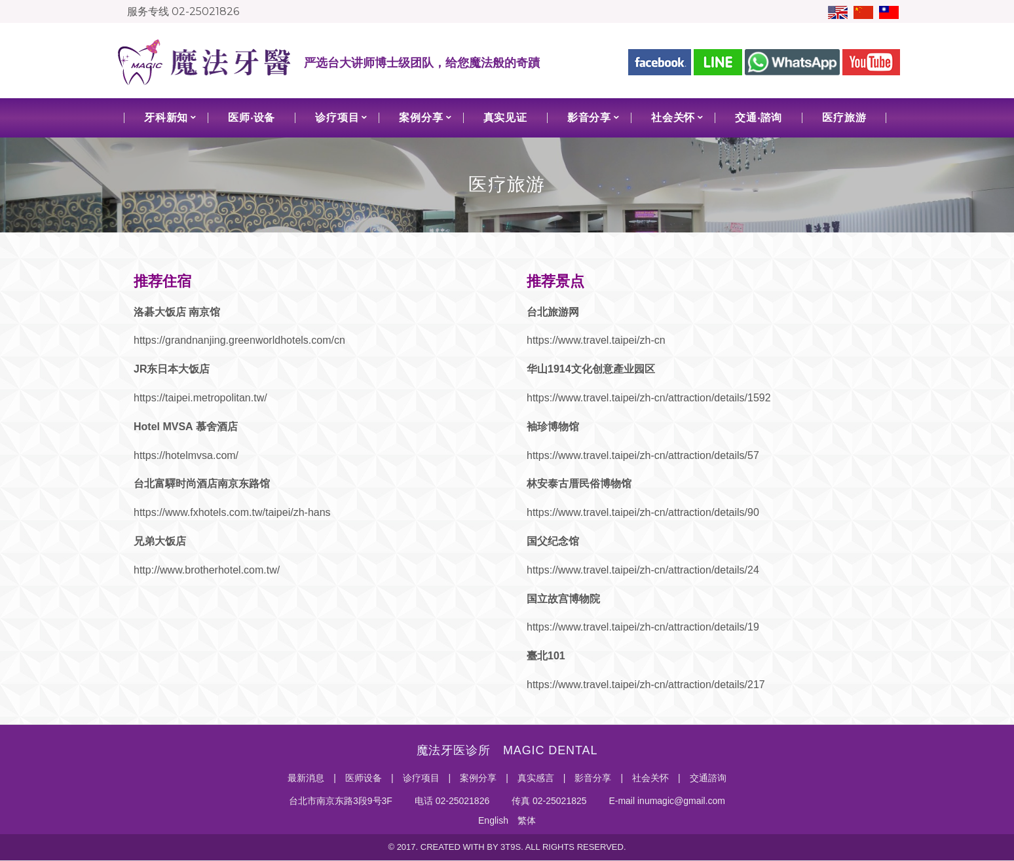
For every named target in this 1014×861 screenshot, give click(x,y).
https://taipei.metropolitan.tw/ (200, 397)
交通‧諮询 (758, 117)
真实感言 (535, 778)
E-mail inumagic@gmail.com (666, 801)
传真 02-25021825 (547, 801)
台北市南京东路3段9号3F (340, 801)
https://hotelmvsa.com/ (186, 455)
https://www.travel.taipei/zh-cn (596, 340)
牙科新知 (166, 117)
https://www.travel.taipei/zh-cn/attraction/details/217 (646, 684)
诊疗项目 (337, 117)
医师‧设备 (251, 117)
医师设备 (363, 778)
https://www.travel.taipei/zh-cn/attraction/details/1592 (649, 397)
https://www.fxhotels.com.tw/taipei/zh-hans (232, 512)
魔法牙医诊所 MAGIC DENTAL (507, 750)
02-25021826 (205, 11)
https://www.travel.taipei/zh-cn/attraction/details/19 (643, 626)
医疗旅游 (844, 117)
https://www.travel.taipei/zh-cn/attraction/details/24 (643, 570)
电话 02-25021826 (450, 801)
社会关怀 (673, 117)
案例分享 (421, 117)
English (493, 820)
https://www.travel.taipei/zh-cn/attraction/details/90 (643, 512)
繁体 (526, 820)
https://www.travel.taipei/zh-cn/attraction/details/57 (643, 455)
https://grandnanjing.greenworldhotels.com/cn (239, 340)
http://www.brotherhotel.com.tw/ (207, 570)
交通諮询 (708, 778)
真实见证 (505, 117)
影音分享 (589, 117)
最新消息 (306, 778)
